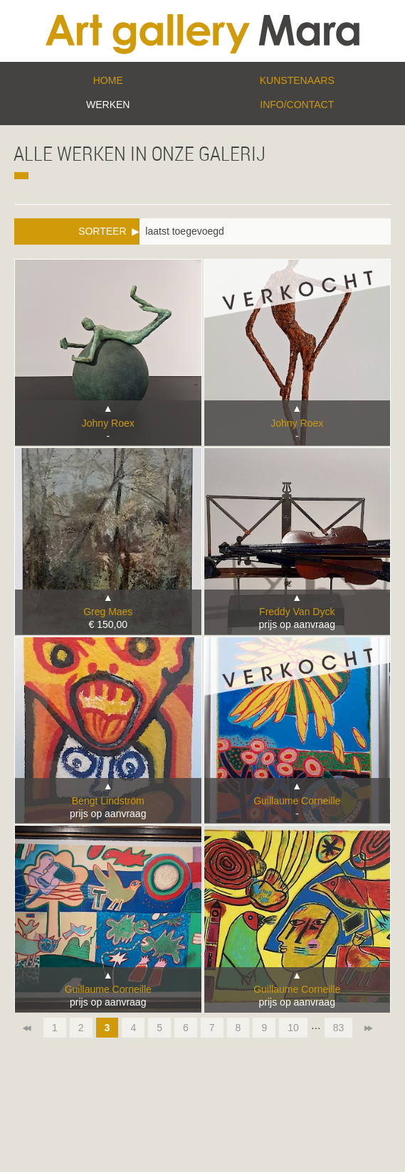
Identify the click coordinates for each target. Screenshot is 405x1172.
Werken (108, 104)
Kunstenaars (297, 80)
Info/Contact (297, 104)
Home (108, 80)
